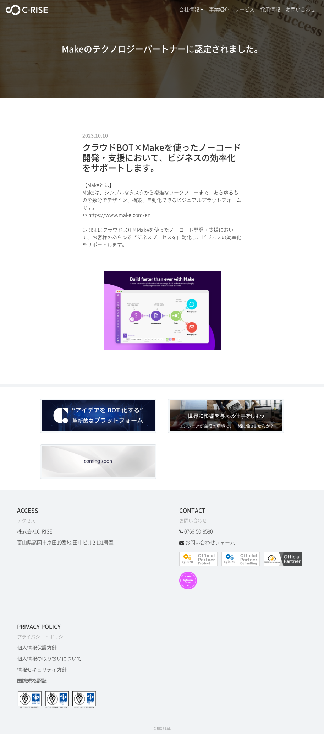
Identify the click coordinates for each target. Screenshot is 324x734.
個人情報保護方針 (37, 647)
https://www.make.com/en (119, 214)
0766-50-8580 (198, 531)
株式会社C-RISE (34, 531)
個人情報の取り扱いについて (49, 658)
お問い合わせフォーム (210, 542)
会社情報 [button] (189, 9)
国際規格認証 (32, 680)
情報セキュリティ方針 (42, 669)
